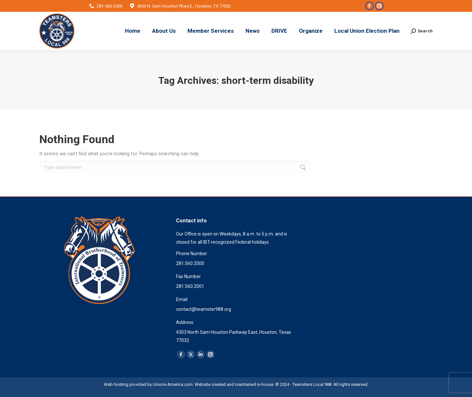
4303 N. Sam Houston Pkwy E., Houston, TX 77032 (180, 6)
